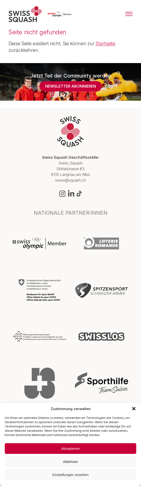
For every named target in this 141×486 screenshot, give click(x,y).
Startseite (105, 43)
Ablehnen (70, 462)
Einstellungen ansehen (71, 475)
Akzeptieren (70, 448)
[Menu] (128, 14)
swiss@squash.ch (70, 180)
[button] (133, 408)
